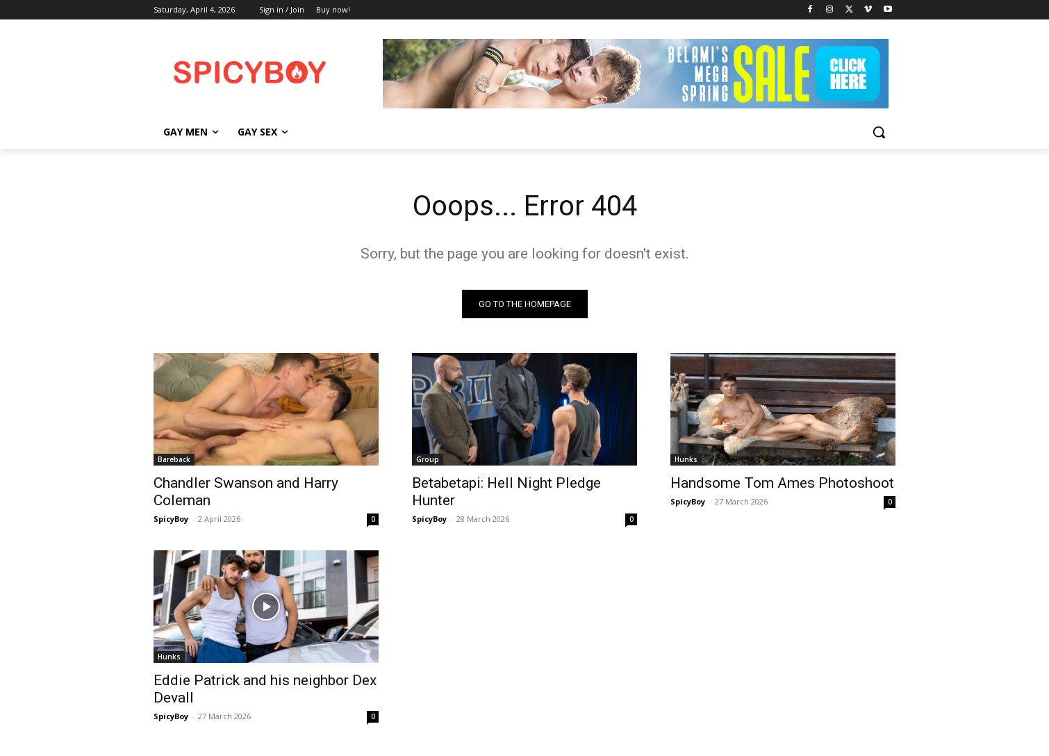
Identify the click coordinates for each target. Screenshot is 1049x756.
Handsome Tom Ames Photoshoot (782, 483)
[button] (878, 132)
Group (427, 459)
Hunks (686, 459)
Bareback (174, 459)
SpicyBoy (171, 518)
